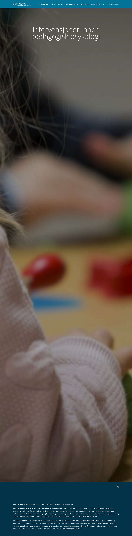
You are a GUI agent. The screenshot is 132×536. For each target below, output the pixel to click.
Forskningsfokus (71, 6)
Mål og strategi (57, 6)
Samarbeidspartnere (98, 6)
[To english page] (117, 486)
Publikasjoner (114, 6)
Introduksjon (43, 6)
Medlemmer (84, 6)
